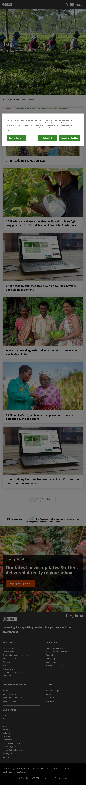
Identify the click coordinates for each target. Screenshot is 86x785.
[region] (43, 129)
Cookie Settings (16, 138)
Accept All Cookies (69, 138)
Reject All (47, 138)
